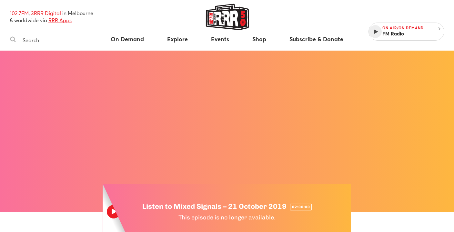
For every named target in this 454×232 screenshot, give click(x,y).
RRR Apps (60, 20)
